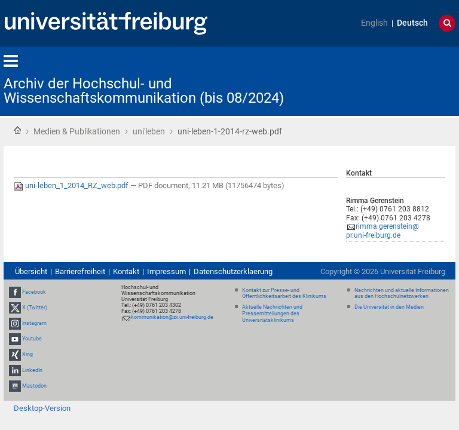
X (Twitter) (34, 308)
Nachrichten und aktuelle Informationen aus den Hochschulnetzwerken (401, 293)
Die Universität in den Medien (389, 307)
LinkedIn (32, 370)
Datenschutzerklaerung (233, 271)
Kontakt (126, 271)
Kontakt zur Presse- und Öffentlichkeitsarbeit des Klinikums (284, 293)
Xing (27, 355)
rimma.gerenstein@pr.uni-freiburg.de (382, 230)
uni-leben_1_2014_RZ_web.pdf (72, 185)
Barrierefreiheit (80, 271)
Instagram (34, 323)
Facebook (34, 292)
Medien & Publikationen (76, 131)
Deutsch (412, 23)
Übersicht (31, 271)
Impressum (166, 271)
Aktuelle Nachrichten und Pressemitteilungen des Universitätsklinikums (272, 313)
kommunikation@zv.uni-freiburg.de (172, 317)
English (374, 23)
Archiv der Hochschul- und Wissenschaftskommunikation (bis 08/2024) (144, 90)
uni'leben (149, 131)
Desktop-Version (42, 408)
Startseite (17, 130)
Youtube (32, 339)
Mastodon (34, 386)
